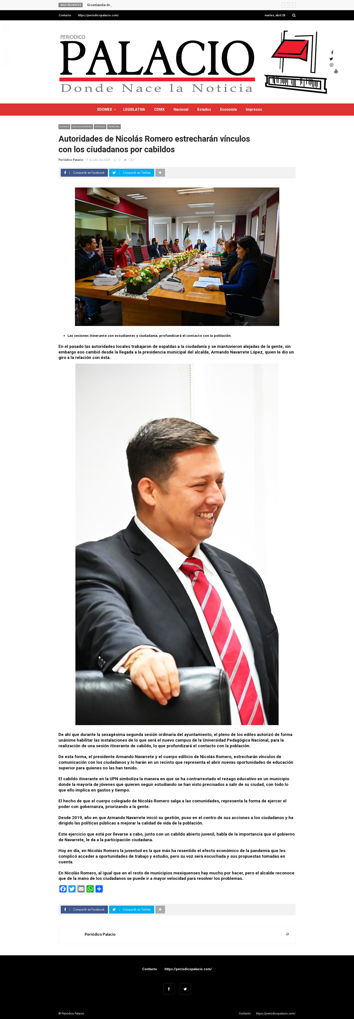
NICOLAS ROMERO (82, 126)
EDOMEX (104, 109)
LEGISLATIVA (134, 109)
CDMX (159, 109)
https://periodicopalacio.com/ (98, 15)
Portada (100, 126)
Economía (228, 109)
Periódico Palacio (70, 160)
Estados (204, 109)
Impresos (254, 109)
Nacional (181, 109)
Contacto (65, 15)
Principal (114, 126)
